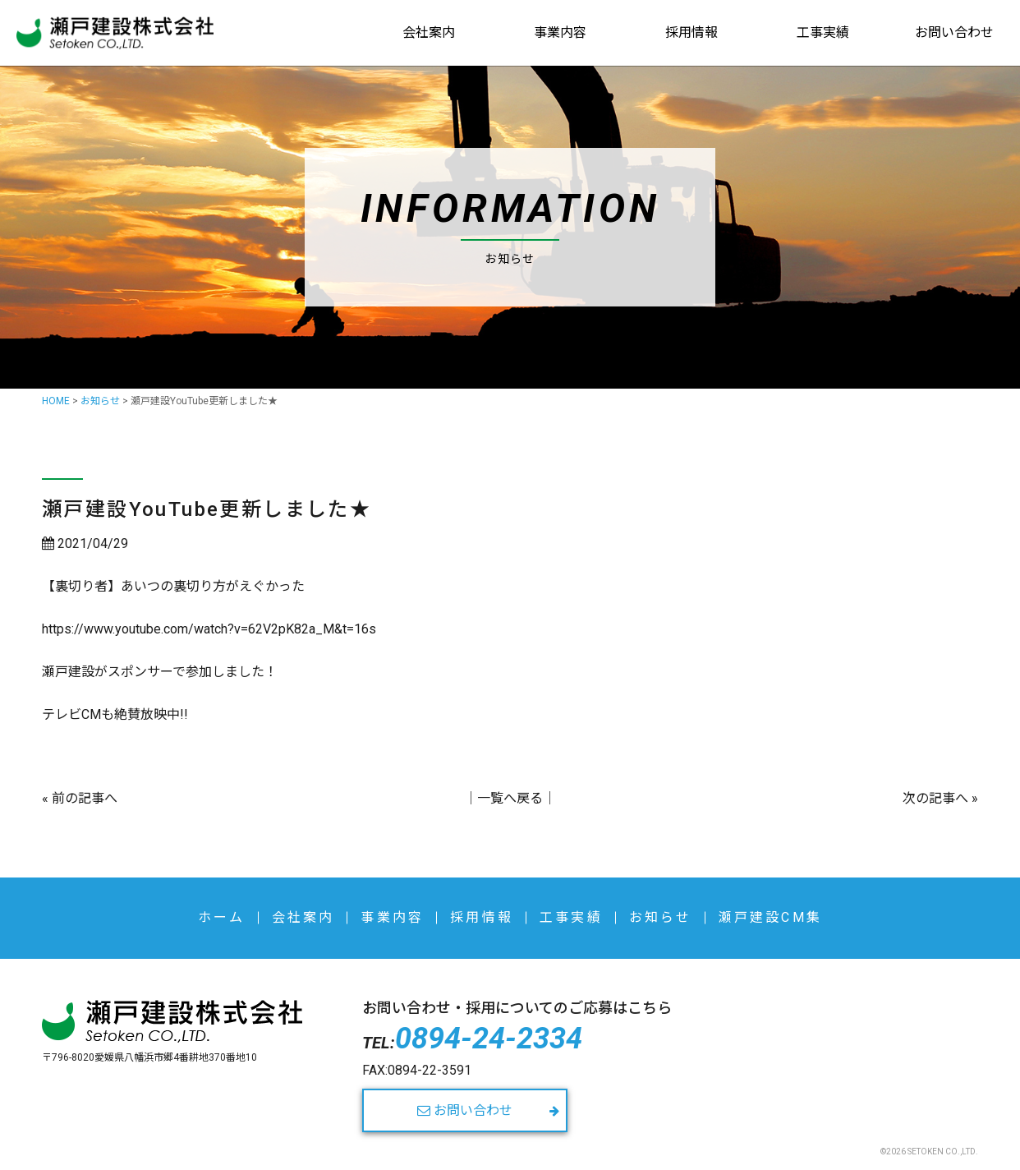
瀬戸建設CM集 (770, 917)
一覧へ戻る (510, 798)
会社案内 (428, 32)
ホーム (222, 917)
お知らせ (660, 917)
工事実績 (823, 32)
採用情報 (691, 32)
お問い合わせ (954, 32)
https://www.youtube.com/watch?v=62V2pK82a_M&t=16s (209, 629)
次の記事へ (935, 798)
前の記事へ (84, 798)
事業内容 (560, 32)
